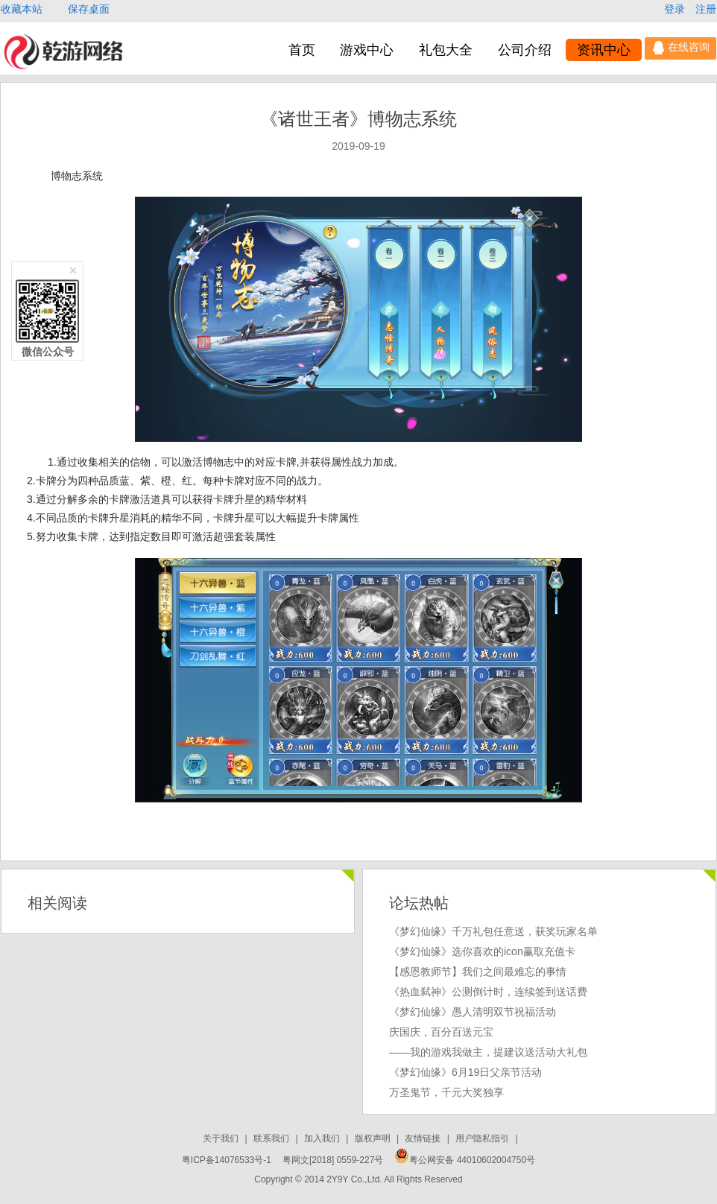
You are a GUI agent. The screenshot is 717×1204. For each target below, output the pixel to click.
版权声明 (374, 1138)
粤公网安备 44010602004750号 (464, 1160)
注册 (705, 9)
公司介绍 (525, 49)
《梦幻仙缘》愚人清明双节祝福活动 (472, 1012)
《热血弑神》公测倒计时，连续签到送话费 (488, 992)
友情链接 (424, 1138)
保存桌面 (89, 9)
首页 (301, 49)
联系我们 (272, 1138)
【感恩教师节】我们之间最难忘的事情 (477, 972)
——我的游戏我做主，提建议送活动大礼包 (488, 1052)
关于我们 (222, 1138)
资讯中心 (604, 49)
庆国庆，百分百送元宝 (441, 1032)
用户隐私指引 (483, 1138)
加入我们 (323, 1138)
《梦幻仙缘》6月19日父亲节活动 (465, 1072)
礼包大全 (446, 49)
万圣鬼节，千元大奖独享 (446, 1092)
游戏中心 (367, 49)
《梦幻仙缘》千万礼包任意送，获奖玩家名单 (493, 931)
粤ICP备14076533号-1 (226, 1160)
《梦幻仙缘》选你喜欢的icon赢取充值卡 (482, 951)
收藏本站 (23, 9)
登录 (676, 9)
